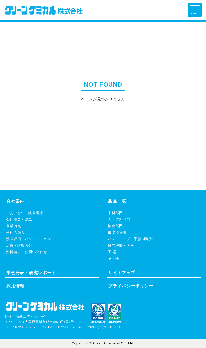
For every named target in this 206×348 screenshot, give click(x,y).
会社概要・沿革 (19, 220)
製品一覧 (117, 201)
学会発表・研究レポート (31, 272)
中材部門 (115, 213)
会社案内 (15, 201)
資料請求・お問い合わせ (26, 252)
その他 (113, 259)
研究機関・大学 (121, 246)
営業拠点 (13, 226)
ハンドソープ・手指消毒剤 (130, 239)
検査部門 (115, 226)
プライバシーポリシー (130, 286)
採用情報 (15, 286)
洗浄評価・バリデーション (28, 239)
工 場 (112, 252)
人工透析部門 (119, 220)
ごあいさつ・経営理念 (24, 213)
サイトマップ (121, 272)
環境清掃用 (117, 233)
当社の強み (15, 233)
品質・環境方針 (19, 246)
